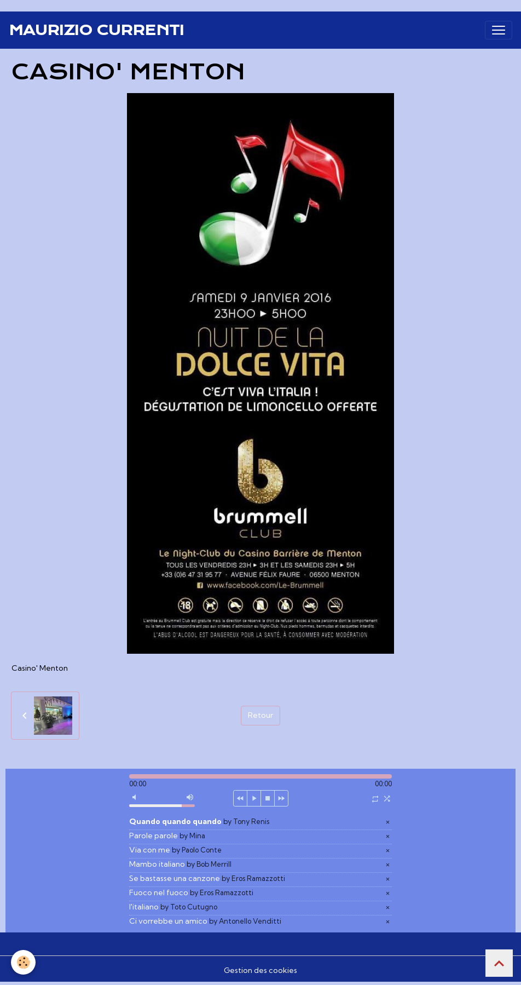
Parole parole (167, 835)
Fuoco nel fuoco (191, 892)
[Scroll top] (499, 963)
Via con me (175, 850)
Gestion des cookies (260, 970)
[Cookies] (23, 962)
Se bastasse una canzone (207, 878)
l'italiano (173, 907)
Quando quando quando (199, 821)
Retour (260, 715)
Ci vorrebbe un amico (205, 921)
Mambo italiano (180, 864)
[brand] (96, 30)
